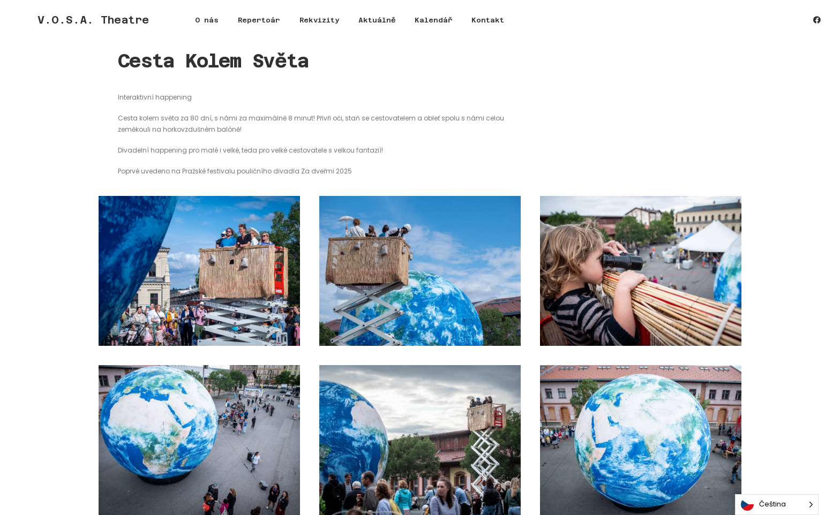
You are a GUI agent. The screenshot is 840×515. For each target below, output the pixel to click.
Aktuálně (338, 25)
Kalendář (395, 25)
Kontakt (449, 25)
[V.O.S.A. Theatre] (74, 24)
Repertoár (220, 25)
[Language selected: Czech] (777, 504)
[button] (817, 24)
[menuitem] (168, 24)
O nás (168, 25)
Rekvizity (281, 25)
